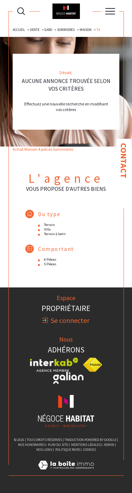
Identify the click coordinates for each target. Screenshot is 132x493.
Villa (47, 229)
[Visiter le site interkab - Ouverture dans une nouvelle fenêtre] (54, 365)
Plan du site (58, 444)
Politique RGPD (67, 449)
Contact (123, 160)
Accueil (19, 29)
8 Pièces (50, 259)
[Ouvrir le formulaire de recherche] (21, 11)
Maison (86, 29)
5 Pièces (50, 264)
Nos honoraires (31, 444)
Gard (48, 29)
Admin (109, 444)
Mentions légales (86, 444)
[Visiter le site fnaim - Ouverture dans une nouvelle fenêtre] (92, 365)
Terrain (49, 224)
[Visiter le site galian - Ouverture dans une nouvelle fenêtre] (68, 378)
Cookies (89, 450)
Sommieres (66, 29)
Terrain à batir (55, 234)
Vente (34, 29)
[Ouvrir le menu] (110, 11)
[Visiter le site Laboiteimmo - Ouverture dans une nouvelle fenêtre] (66, 472)
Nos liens (44, 449)
